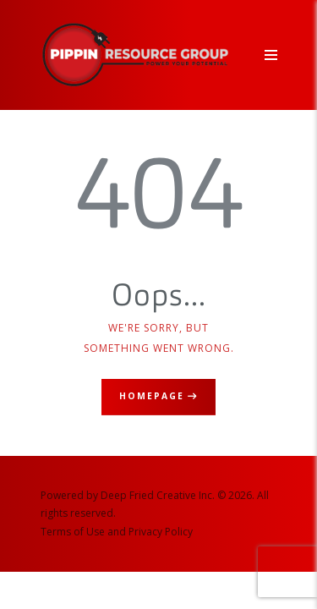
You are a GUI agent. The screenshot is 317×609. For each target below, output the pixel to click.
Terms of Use (73, 531)
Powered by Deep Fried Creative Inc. (128, 495)
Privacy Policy (160, 531)
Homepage (151, 396)
